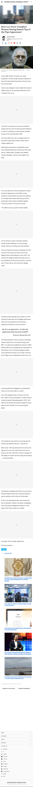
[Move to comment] (20, 43)
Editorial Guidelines (24, 688)
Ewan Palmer (11, 36)
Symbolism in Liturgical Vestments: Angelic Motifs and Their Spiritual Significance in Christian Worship (18, 579)
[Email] (17, 43)
